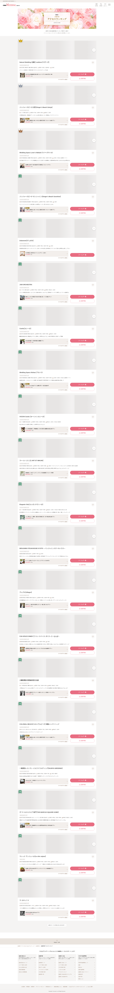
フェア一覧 (82, 74)
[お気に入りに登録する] (93, 62)
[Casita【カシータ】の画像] (57, 316)
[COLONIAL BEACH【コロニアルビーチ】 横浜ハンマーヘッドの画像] (57, 712)
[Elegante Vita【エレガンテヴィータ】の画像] (57, 492)
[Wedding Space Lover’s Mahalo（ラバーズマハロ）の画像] (57, 140)
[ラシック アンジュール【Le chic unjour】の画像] (57, 844)
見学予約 (82, 79)
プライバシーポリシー (40, 986)
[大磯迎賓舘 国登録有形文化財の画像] (57, 668)
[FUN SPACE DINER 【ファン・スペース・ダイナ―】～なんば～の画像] (57, 624)
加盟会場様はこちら (58, 986)
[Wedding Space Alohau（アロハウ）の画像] (57, 360)
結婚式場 (37, 946)
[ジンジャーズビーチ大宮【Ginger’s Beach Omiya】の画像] (57, 95)
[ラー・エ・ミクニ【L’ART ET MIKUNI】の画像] (57, 448)
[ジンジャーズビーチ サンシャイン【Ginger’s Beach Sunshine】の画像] (57, 184)
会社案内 (23, 986)
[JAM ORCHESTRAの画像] (57, 272)
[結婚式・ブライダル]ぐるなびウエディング (26, 946)
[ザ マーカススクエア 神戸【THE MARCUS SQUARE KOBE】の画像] (57, 800)
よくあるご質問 (89, 986)
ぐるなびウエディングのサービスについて (77, 986)
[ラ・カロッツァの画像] (57, 888)
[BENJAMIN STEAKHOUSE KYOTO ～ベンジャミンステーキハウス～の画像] (57, 536)
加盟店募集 (65, 986)
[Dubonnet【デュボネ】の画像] (57, 228)
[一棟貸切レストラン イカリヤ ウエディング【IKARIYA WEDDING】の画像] (57, 756)
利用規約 (28, 986)
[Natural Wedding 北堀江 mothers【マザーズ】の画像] (57, 50)
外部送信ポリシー (49, 986)
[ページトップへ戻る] (57, 941)
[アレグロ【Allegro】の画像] (57, 580)
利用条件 (32, 986)
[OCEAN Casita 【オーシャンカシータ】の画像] (57, 404)
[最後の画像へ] (94, 50)
